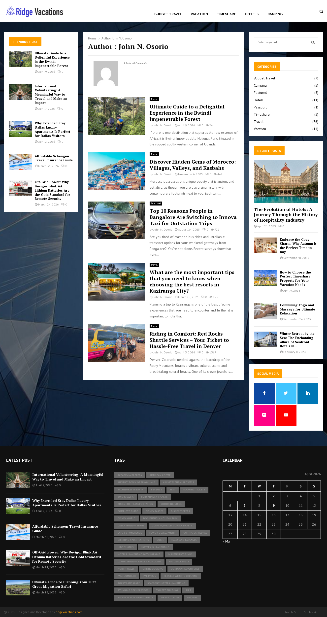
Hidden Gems (126, 547)
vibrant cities (170, 597)
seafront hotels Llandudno (166, 583)
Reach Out (291, 612)
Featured (156, 203)
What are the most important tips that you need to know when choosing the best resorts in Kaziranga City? (192, 281)
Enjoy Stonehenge (130, 532)
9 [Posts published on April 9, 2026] (274, 505)
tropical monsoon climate (135, 597)
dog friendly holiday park (160, 518)
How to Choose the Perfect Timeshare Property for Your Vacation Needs (295, 278)
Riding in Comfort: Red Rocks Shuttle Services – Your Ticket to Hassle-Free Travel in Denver (189, 339)
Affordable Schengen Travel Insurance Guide (54, 158)
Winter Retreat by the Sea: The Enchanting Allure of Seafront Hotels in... (297, 339)
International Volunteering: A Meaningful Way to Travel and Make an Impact (51, 94)
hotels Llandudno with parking (139, 554)
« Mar (227, 541)
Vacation (199, 14)
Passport (260, 107)
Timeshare (226, 14)
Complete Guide (128, 511)
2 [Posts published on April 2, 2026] (274, 496)
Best (173, 489)
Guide (160, 540)
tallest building (167, 590)
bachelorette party (130, 489)
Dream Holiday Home (131, 525)
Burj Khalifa (125, 496)
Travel (154, 99)
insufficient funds (180, 554)
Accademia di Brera (130, 475)
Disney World (126, 518)
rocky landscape (129, 583)
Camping (275, 14)
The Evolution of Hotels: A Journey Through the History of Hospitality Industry (286, 214)
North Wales (126, 568)
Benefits (156, 489)
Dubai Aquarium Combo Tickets (172, 525)
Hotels (252, 14)
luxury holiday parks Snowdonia (139, 561)
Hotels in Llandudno (155, 547)
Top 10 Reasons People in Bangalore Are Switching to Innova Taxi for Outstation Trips (193, 217)
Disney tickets (180, 511)
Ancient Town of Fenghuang (136, 482)
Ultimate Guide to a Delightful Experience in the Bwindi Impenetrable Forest (187, 112)
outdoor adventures (185, 568)
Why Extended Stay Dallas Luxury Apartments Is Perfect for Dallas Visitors (52, 129)
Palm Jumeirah (127, 576)
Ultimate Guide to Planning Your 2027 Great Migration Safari (64, 584)
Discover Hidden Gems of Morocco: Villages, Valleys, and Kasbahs (193, 164)
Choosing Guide (171, 504)
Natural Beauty (179, 561)
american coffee (160, 475)
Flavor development (162, 532)
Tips (188, 590)
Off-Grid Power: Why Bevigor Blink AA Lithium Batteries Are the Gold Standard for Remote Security (52, 190)
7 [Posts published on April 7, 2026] (245, 505)
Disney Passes (154, 511)
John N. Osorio (122, 38)
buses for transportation (135, 504)
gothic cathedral (195, 532)
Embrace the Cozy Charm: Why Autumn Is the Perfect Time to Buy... (298, 245)
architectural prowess (178, 482)
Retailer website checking (180, 576)
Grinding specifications (133, 540)
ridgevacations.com (69, 612)
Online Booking (152, 568)
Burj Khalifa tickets (154, 496)
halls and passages (184, 540)
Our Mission (311, 612)
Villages (192, 597)
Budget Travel (168, 14)
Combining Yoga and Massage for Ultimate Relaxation (297, 309)
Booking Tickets (194, 489)
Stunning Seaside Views (133, 590)
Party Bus (149, 576)
